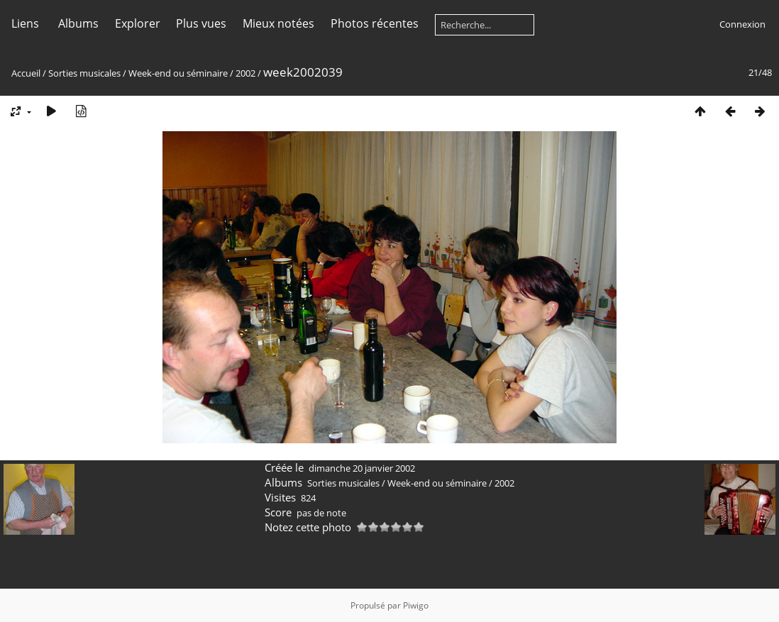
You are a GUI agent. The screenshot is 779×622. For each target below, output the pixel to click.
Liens (25, 23)
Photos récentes (375, 23)
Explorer (137, 23)
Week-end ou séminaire (178, 73)
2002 (245, 73)
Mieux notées (278, 23)
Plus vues (201, 23)
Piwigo (416, 605)
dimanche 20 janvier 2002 (362, 468)
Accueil (25, 73)
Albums (78, 23)
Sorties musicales (84, 73)
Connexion (742, 24)
